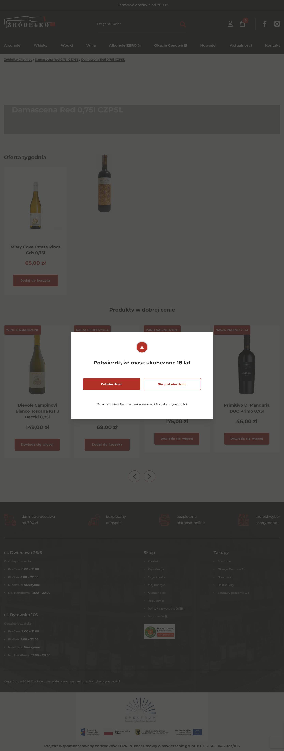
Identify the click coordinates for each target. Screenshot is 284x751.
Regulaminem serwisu (136, 404)
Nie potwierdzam (172, 384)
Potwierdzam (112, 384)
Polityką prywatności (171, 404)
